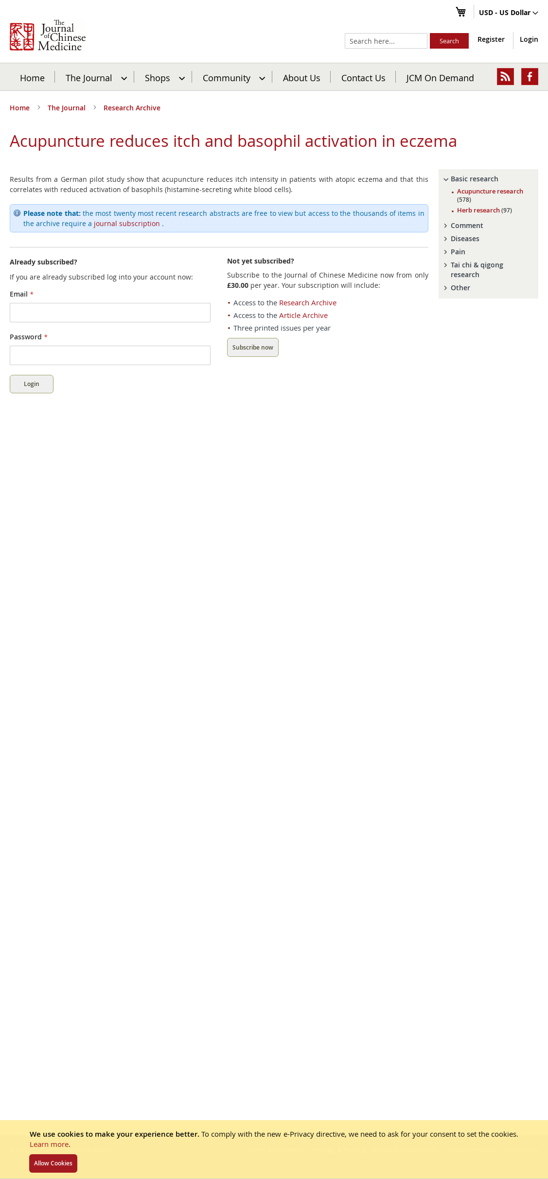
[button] (508, 13)
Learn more (49, 1144)
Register (491, 39)
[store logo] (48, 35)
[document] (274, 1149)
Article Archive (303, 329)
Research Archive (132, 107)
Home (32, 77)
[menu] (274, 76)
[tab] (488, 193)
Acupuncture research (490, 209)
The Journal (68, 107)
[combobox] (386, 41)
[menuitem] (95, 77)
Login (529, 39)
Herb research (484, 224)
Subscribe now (252, 362)
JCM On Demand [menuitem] (440, 77)
